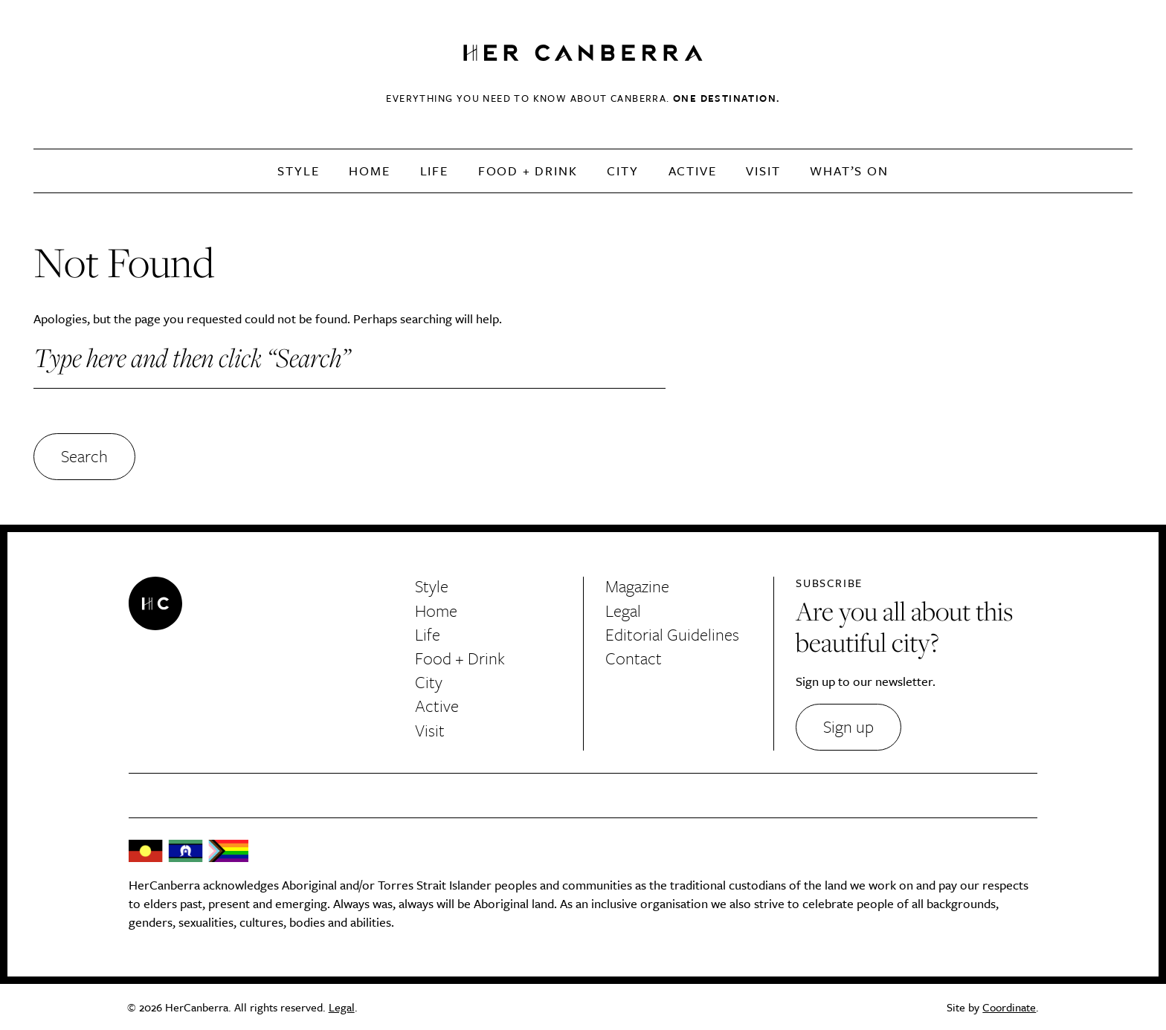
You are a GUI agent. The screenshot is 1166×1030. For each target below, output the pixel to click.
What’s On (849, 170)
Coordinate (1009, 1007)
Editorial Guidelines (672, 634)
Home (369, 170)
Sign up (848, 726)
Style (298, 170)
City (622, 170)
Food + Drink (528, 170)
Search (84, 456)
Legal (623, 610)
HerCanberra (583, 54)
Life (434, 170)
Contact (633, 658)
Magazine (637, 586)
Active (693, 170)
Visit (763, 170)
